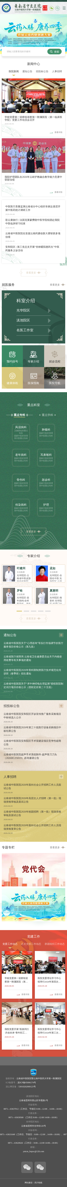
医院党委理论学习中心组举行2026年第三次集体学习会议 (49, 1031)
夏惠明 (54, 590)
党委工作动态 (10, 944)
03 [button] (42, 44)
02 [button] (37, 44)
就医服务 (8, 284)
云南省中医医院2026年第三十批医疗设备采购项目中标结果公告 (32, 729)
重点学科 (47, 414)
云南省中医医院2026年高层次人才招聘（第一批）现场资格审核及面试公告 (32, 800)
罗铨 (20, 590)
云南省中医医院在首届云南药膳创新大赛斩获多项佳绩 (32, 235)
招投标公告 (42, 71)
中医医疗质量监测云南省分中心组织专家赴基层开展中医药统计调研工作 (32, 208)
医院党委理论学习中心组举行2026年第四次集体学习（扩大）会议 (49, 980)
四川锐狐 (38, 1183)
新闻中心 (33, 64)
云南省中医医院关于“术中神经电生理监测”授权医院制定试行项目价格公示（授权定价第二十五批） (33, 685)
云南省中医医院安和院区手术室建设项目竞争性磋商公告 (32, 743)
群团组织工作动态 (55, 944)
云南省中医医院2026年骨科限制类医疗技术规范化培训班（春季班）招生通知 (32, 672)
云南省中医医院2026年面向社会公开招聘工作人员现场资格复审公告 (32, 827)
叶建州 (21, 568)
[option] (33, 34)
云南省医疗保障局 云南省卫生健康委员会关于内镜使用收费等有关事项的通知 (33, 658)
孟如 (52, 568)
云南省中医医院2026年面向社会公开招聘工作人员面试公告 (32, 786)
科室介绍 (25, 300)
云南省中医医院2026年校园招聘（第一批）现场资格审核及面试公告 (32, 813)
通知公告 (27, 71)
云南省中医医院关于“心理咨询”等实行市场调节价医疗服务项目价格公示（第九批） (33, 645)
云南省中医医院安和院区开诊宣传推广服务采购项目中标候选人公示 (32, 716)
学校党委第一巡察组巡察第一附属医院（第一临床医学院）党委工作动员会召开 (33, 118)
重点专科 (19, 414)
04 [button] (47, 44)
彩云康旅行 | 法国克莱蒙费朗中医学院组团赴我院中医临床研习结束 (32, 222)
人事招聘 (57, 71)
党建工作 (33, 936)
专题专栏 (8, 847)
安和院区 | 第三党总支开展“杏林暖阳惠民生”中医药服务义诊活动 (32, 249)
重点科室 (33, 405)
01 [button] (19, 44)
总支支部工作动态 (31, 944)
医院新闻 (14, 71)
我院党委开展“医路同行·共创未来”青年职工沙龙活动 (17, 1031)
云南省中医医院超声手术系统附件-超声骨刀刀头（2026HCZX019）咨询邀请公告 (30, 756)
